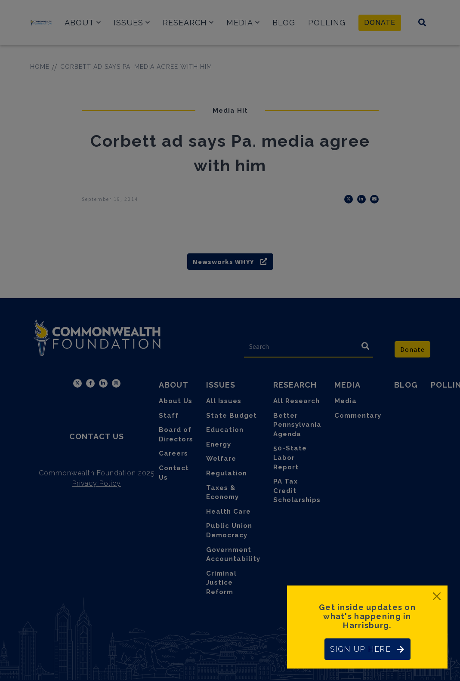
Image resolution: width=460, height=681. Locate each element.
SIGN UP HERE (367, 648)
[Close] (436, 596)
